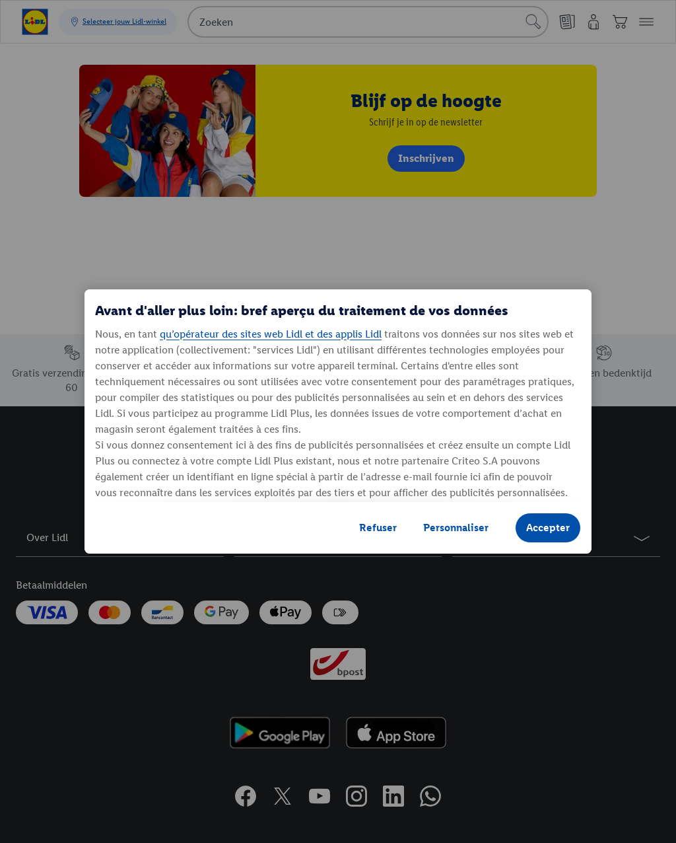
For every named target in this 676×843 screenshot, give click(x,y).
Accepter (548, 527)
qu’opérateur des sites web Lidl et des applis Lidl (271, 334)
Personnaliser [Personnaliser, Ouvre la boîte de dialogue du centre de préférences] (456, 527)
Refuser (378, 527)
